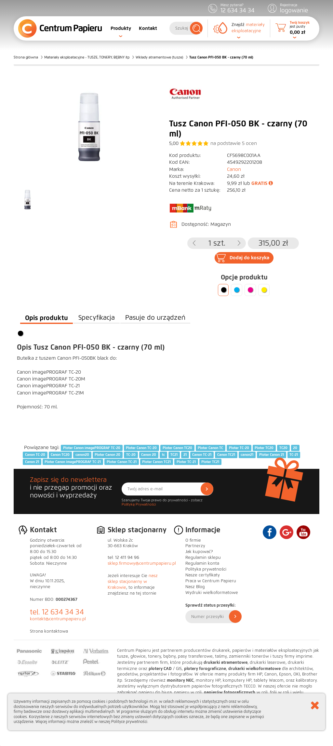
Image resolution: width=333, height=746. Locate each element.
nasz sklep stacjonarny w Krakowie (133, 581)
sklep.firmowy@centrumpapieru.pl (142, 563)
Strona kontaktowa (49, 631)
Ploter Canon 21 (271, 454)
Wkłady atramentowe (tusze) (159, 57)
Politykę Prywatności (139, 504)
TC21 (174, 454)
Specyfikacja (96, 318)
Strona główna (26, 57)
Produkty (121, 28)
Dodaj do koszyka (249, 258)
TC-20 (131, 454)
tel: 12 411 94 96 (123, 557)
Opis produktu (46, 318)
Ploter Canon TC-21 (122, 461)
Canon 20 (148, 454)
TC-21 (293, 454)
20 (295, 447)
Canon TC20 (60, 454)
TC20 (283, 447)
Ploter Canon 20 (107, 454)
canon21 (247, 454)
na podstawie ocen (233, 143)
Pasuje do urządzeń (155, 318)
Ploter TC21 (210, 461)
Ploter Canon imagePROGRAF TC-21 (73, 461)
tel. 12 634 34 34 (57, 612)
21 (185, 454)
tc (163, 454)
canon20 (82, 454)
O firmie (193, 540)
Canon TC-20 (35, 454)
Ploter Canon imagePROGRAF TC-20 (91, 447)
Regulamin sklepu (203, 557)
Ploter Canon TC (210, 447)
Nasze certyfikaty (202, 575)
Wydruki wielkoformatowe (211, 592)
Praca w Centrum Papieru (210, 581)
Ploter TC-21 (186, 461)
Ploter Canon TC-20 (141, 447)
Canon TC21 (226, 454)
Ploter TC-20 (239, 447)
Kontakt (148, 28)
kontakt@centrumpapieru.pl (58, 619)
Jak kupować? (199, 551)
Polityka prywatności (205, 569)
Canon (234, 169)
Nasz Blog (195, 586)
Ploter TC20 (264, 447)
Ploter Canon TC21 (156, 461)
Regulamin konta (202, 563)
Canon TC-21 (201, 454)
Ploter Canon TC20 (177, 447)
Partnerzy (195, 545)
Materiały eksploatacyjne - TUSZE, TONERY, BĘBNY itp (86, 57)
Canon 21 (32, 461)
